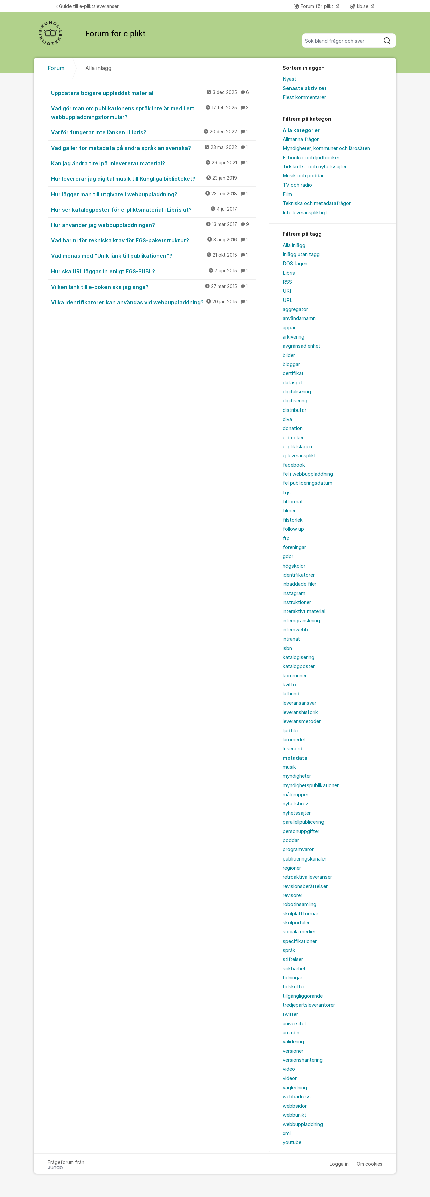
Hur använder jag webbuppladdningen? (153, 224)
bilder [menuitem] (289, 355)
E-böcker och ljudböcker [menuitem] (311, 158)
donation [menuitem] (293, 428)
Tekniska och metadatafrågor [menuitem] (317, 203)
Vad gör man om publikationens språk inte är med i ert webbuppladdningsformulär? (153, 112)
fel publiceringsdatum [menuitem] (307, 483)
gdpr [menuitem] (288, 556)
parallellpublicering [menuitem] (303, 822)
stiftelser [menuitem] (293, 959)
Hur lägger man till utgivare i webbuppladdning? (153, 194)
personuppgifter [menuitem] (301, 831)
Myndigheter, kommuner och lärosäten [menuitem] (326, 148)
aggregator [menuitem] (295, 309)
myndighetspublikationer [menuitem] (311, 785)
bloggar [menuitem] (291, 364)
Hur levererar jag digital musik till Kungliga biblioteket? (153, 178)
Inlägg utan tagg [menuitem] (301, 254)
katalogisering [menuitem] (298, 657)
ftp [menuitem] (286, 538)
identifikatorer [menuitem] (299, 575)
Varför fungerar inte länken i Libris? (153, 132)
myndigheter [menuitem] (297, 776)
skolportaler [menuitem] (296, 923)
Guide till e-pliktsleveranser (87, 6)
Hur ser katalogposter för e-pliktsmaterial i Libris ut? (153, 209)
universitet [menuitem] (294, 1024)
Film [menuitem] (287, 194)
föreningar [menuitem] (294, 547)
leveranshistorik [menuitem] (300, 712)
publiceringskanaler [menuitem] (304, 859)
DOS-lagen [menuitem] (295, 263)
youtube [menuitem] (292, 1142)
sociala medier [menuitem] (299, 932)
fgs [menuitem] (287, 493)
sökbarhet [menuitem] (294, 969)
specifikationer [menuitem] (300, 941)
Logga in (339, 1164)
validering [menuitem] (293, 1042)
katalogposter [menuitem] (299, 666)
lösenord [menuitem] (292, 749)
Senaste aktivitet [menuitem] (305, 88)
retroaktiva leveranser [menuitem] (307, 877)
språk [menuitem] (289, 950)
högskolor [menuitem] (294, 566)
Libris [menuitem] (289, 273)
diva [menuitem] (287, 419)
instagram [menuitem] (294, 593)
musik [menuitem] (289, 767)
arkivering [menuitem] (293, 337)
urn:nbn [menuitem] (291, 1033)
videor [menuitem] (290, 1078)
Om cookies (369, 1164)
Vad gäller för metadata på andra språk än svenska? (153, 147)
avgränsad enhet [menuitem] (301, 346)
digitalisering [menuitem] (297, 392)
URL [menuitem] (288, 300)
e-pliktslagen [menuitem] (297, 447)
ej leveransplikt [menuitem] (299, 456)
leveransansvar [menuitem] (299, 703)
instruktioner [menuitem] (297, 602)
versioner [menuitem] (293, 1051)
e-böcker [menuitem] (293, 438)
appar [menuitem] (289, 328)
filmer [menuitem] (289, 511)
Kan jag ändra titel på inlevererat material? (153, 163)
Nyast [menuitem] (289, 79)
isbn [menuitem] (287, 648)
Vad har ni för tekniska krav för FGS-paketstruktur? (153, 240)
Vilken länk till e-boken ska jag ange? (153, 286)
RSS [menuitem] (287, 282)
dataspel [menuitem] (292, 383)
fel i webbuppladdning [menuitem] (308, 474)
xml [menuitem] (287, 1133)
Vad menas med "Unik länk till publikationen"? (153, 255)
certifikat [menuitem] (293, 373)
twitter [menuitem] (290, 1014)
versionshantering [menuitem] (303, 1060)
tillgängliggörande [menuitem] (303, 996)
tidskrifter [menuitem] (294, 987)
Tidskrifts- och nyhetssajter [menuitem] (315, 167)
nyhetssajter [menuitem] (297, 813)
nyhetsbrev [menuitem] (295, 804)
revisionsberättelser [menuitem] (305, 886)
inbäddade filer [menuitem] (299, 584)
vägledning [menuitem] (295, 1087)
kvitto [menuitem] (289, 685)
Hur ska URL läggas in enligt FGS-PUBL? (153, 271)
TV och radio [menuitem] (297, 185)
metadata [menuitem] (295, 758)
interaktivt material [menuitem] (304, 611)
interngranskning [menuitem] (301, 621)
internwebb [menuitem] (295, 630)
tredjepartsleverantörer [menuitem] (309, 1005)
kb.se (360, 6)
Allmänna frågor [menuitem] (301, 139)
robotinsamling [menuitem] (299, 904)
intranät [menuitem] (291, 639)
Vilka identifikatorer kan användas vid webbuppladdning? (153, 302)
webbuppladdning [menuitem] (303, 1124)
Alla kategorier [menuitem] (301, 130)
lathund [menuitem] (291, 694)
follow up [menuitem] (293, 529)
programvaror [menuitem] (298, 849)
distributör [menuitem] (294, 410)
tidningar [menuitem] (292, 978)
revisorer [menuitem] (292, 895)
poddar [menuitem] (291, 840)
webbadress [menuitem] (297, 1097)
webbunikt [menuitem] (294, 1115)
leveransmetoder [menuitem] (302, 721)
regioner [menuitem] (292, 868)
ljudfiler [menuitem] (291, 731)
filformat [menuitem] (293, 502)
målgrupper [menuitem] (295, 795)
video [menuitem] (289, 1069)
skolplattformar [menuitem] (300, 914)
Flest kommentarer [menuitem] (304, 97)
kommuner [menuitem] (295, 676)
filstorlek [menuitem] (293, 520)
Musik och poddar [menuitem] (303, 176)
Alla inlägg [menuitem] (294, 245)
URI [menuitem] (287, 291)
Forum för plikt (314, 6)
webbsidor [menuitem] (295, 1106)
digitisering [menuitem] (295, 401)
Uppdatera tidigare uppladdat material (153, 92)
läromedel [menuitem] (294, 740)
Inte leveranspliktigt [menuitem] (305, 213)
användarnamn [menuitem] (299, 318)
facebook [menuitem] (294, 465)
